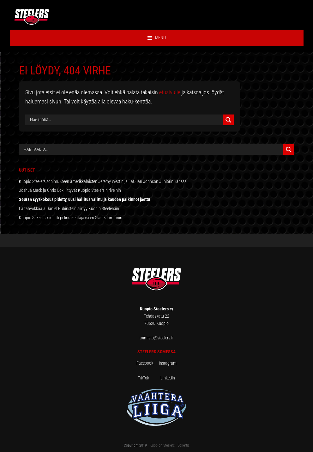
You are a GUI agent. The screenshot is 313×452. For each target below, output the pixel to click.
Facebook (147, 363)
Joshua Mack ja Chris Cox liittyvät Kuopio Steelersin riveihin (70, 190)
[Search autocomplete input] (153, 149)
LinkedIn (167, 377)
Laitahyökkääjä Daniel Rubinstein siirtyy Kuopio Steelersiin (69, 208)
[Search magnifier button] (228, 119)
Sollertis (184, 445)
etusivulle (169, 92)
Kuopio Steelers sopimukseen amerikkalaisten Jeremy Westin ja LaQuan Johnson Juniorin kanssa (103, 181)
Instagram (168, 363)
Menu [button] (160, 37)
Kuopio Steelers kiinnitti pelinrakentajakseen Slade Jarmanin (70, 217)
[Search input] (125, 119)
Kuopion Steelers (162, 445)
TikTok (149, 377)
